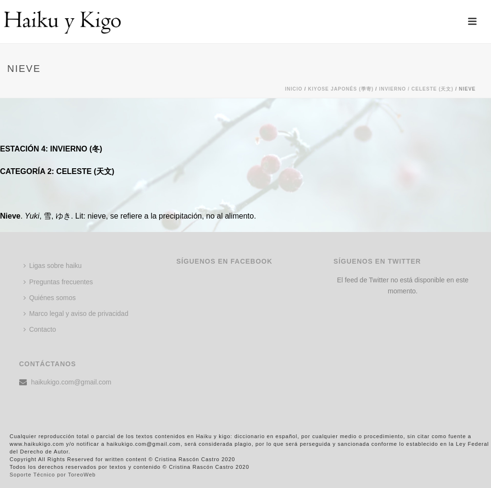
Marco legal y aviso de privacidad (76, 313)
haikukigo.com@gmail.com (71, 382)
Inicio (294, 89)
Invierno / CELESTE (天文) (416, 89)
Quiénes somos (49, 298)
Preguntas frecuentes (58, 282)
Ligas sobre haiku (52, 265)
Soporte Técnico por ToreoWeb (53, 474)
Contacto (39, 329)
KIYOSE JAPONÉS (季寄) (341, 89)
